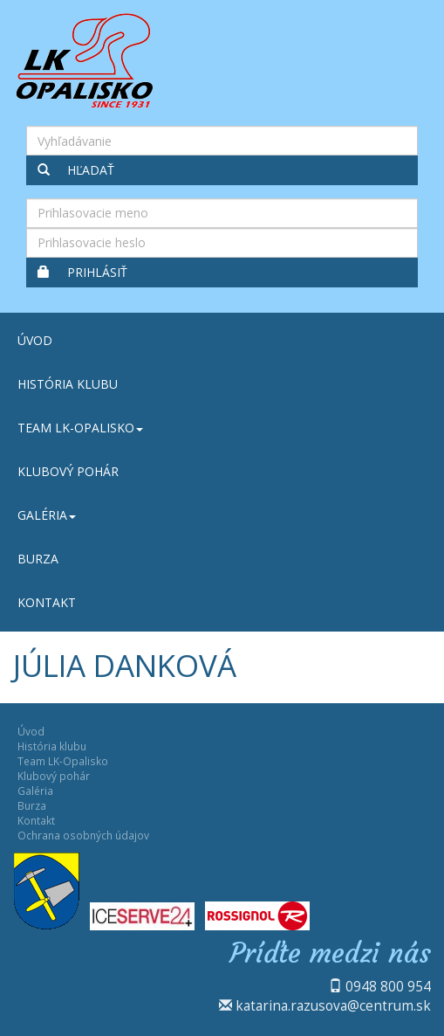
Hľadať (76, 170)
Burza (37, 558)
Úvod (34, 340)
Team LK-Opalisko (80, 427)
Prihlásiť (82, 272)
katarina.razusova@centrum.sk (333, 1005)
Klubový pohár (68, 471)
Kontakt (46, 602)
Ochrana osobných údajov (83, 835)
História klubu (67, 384)
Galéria (46, 515)
